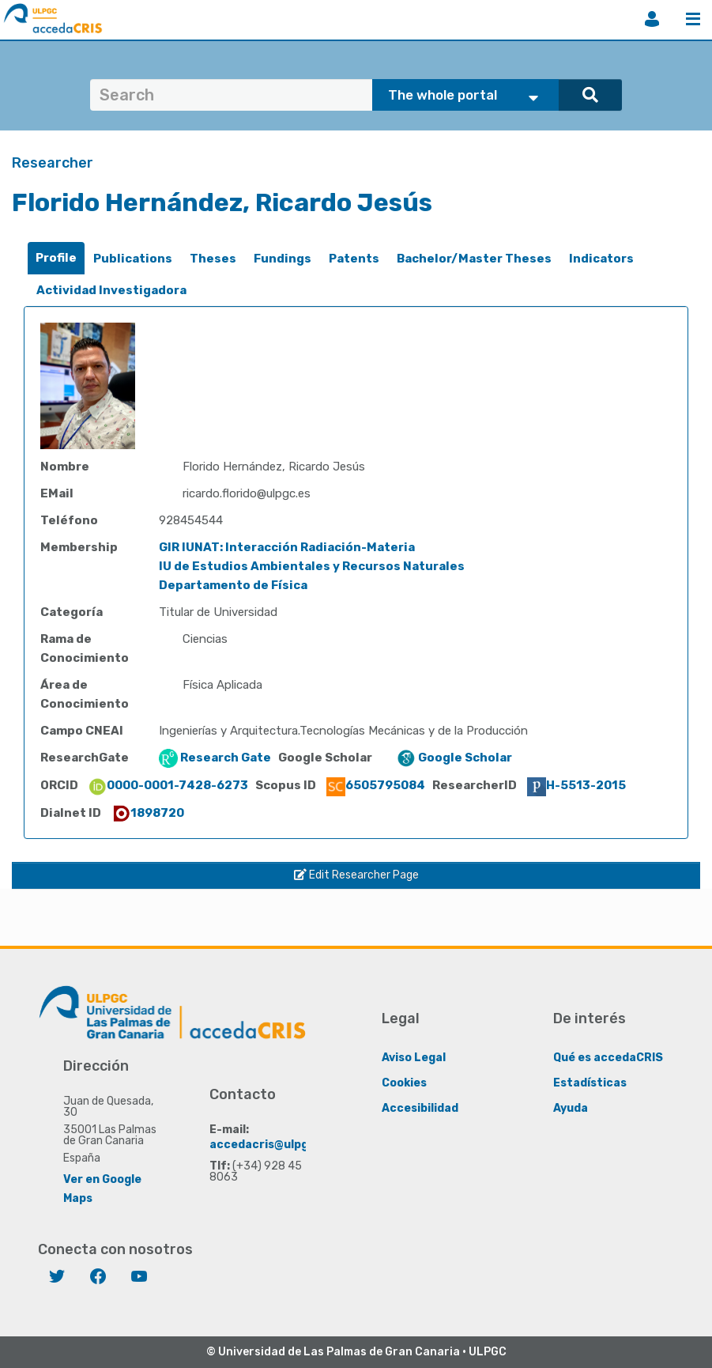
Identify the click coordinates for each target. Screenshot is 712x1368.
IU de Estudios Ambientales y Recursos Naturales (312, 566)
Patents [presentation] (354, 258)
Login (651, 18)
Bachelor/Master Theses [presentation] (474, 258)
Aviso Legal (414, 1057)
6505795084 (375, 785)
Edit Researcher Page (356, 875)
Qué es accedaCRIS (608, 1057)
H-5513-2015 (576, 785)
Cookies (404, 1083)
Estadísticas (590, 1083)
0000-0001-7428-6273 (168, 785)
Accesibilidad (420, 1108)
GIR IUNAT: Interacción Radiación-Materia (287, 547)
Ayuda (570, 1108)
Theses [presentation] (213, 258)
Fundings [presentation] (282, 258)
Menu (693, 18)
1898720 (147, 813)
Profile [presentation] (56, 258)
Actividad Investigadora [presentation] (111, 290)
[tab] (56, 258)
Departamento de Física (233, 585)
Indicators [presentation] (601, 258)
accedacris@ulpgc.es (270, 1144)
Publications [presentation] (132, 258)
